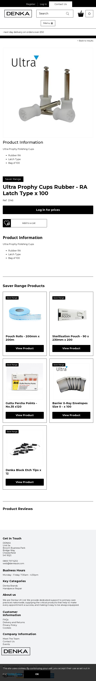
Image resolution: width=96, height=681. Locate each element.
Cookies (7, 628)
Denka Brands (10, 585)
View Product (25, 348)
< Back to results (85, 40)
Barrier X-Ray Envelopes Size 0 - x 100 (70, 405)
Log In (43, 4)
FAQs (5, 619)
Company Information (19, 634)
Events (6, 644)
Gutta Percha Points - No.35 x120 (21, 405)
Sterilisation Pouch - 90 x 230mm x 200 (70, 338)
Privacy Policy (10, 625)
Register (30, 4)
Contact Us (61, 4)
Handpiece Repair (12, 588)
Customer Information (12, 613)
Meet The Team (11, 638)
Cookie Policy (14, 674)
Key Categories (14, 581)
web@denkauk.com (13, 563)
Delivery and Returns (14, 622)
